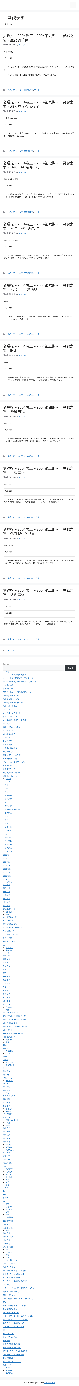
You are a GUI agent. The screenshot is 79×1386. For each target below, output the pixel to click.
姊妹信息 (6, 884)
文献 (5, 1045)
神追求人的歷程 (9, 941)
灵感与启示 (10, 1150)
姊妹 (5, 788)
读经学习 (6, 1243)
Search (6, 664)
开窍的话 (6, 1156)
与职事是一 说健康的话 (12, 772)
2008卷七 (7, 876)
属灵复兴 (6, 1071)
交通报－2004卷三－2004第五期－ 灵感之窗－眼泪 (38, 348)
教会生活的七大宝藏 (11, 1312)
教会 (7, 1093)
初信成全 (9, 947)
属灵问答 (7, 795)
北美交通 (6, 709)
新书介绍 (6, 1128)
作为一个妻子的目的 (11, 1012)
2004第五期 (28, 395)
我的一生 (6, 1302)
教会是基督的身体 (10, 1309)
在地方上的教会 (9, 1095)
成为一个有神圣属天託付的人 (14, 762)
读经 (7, 1230)
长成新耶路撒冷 (9, 1358)
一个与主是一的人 (10, 1260)
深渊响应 (7, 813)
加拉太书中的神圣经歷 (12, 1277)
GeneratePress (49, 1383)
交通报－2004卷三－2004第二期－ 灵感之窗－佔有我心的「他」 (38, 531)
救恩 (5, 1191)
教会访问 (9, 1109)
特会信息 (6, 898)
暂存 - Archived (12, 1120)
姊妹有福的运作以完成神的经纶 (15, 1026)
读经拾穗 (7, 844)
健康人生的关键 (9, 1267)
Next (13, 650)
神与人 (5, 1198)
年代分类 (6, 891)
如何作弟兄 (7, 741)
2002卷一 (7, 855)
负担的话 (7, 848)
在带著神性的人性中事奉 (12, 713)
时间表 (8, 1111)
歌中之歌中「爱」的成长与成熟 (15, 1319)
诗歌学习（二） (9, 1228)
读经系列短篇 (8, 1247)
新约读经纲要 (8, 1236)
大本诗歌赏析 (8, 1217)
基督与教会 (7, 1099)
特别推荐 (9, 1172)
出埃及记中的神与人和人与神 (14, 1270)
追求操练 (6, 1001)
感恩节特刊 (10, 1062)
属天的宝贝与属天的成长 (12, 1291)
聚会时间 (9, 1207)
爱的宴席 (9, 1169)
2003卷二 (7, 858)
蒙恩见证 (9, 1209)
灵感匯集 (9, 1373)
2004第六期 (28, 273)
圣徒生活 (7, 830)
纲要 (7, 1204)
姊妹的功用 (7, 1030)
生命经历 (6, 987)
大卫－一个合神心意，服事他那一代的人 (19, 1288)
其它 (5, 973)
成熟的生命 (7, 1078)
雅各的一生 (7, 1365)
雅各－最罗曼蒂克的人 (12, 1361)
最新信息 (6, 1135)
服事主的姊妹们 (9, 1037)
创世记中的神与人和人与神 (13, 1274)
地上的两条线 (8, 1284)
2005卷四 (7, 865)
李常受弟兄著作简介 (12, 809)
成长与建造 (10, 1065)
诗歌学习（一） (9, 1224)
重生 (5, 945)
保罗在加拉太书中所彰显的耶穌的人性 (18, 692)
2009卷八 (7, 879)
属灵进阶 (6, 1074)
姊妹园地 (9, 1039)
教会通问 (7, 802)
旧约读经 (6, 1240)
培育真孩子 (7, 723)
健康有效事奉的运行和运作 (13, 702)
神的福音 (6, 1340)
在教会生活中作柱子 (11, 716)
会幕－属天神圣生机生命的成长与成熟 (18, 1316)
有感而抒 (7, 806)
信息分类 (9, 882)
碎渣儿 (5, 1330)
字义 (5, 792)
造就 (7, 1257)
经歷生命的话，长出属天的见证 (15, 1351)
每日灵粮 (6, 1087)
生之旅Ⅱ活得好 (8, 931)
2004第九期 (28, 90)
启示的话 (6, 1152)
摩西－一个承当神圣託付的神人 (15, 1305)
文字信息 (6, 895)
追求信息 (6, 905)
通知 (7, 1255)
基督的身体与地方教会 (12, 727)
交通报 (36, 90)
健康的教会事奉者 (10, 706)
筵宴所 (5, 1048)
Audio (5, 1056)
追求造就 (9, 1252)
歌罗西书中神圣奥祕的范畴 (13, 1323)
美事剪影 (7, 827)
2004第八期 (28, 151)
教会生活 (6, 976)
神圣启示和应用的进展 (12, 1344)
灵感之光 (6, 1159)
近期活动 (6, 1117)
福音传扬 (6, 994)
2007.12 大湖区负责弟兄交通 (14, 674)
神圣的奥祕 (7, 938)
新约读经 (6, 1233)
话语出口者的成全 (10, 776)
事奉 (7, 672)
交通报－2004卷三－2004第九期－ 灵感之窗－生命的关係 (38, 37)
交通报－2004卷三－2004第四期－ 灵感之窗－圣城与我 (38, 409)
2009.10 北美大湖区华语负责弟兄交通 (18, 678)
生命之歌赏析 (8, 1221)
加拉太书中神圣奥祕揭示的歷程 (15, 1281)
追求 (7, 1249)
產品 (7, 1179)
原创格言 (6, 1083)
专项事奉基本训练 (10, 748)
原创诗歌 (9, 950)
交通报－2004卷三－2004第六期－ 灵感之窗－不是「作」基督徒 (38, 226)
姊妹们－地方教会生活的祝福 (14, 1019)
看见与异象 (7, 1163)
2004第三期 (28, 517)
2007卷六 (7, 872)
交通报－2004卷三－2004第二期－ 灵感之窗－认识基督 (38, 592)
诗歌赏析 (7, 841)
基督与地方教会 (9, 730)
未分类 (8, 1144)
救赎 (5, 1194)
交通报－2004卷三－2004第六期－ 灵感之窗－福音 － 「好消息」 (38, 287)
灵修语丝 (6, 1090)
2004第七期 (28, 212)
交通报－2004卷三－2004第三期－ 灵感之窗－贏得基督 (38, 470)
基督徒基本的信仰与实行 (12, 927)
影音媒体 (9, 1053)
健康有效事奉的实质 (11, 699)
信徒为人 (6, 962)
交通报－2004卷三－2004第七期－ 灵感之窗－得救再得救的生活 (38, 165)
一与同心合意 (8, 685)
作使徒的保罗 (8, 688)
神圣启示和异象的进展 (12, 1347)
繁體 (5, 661)
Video (5, 1060)
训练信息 (6, 902)
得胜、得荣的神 (9, 1295)
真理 (5, 820)
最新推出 (9, 1125)
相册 (7, 1182)
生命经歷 (6, 983)
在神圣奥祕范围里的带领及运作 (15, 720)
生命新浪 (9, 1177)
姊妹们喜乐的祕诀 (10, 1023)
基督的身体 (7, 1102)
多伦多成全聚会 (9, 734)
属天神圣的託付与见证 (12, 755)
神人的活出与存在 (10, 1337)
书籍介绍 (9, 1123)
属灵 (7, 1042)
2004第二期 (28, 578)
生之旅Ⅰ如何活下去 (10, 934)
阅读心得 (9, 1368)
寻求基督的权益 (9, 751)
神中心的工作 (8, 1333)
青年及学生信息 (9, 909)
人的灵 (5, 1187)
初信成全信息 (8, 920)
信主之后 (6, 1067)
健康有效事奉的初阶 (11, 695)
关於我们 (9, 1370)
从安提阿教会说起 (10, 758)
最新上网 (6, 1131)
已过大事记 (7, 1114)
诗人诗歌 (7, 837)
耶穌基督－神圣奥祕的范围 (13, 1354)
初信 (5, 785)
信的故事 (9, 912)
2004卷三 (19, 90)
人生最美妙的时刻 (10, 917)
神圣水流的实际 (9, 769)
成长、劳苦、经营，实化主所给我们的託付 (19, 1298)
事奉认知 (6, 955)
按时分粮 (9, 1081)
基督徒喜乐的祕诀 (10, 924)
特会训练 (9, 1174)
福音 (5, 823)
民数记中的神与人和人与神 (13, 1326)
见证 (5, 834)
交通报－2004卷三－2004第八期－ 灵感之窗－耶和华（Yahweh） (38, 104)
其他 (5, 969)
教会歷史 (7, 799)
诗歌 (5, 1166)
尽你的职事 (7, 765)
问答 (7, 953)
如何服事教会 (8, 744)
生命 (5, 816)
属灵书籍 (6, 888)
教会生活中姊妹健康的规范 (13, 1033)
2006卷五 (7, 869)
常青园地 (9, 1051)
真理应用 (6, 990)
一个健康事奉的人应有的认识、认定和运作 (19, 681)
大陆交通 (6, 737)
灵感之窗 (10, 90)
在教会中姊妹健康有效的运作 (14, 1016)
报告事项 (9, 1007)
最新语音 (6, 1142)
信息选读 (7, 781)
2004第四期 (28, 456)
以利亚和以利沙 (9, 1263)
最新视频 (6, 1138)
